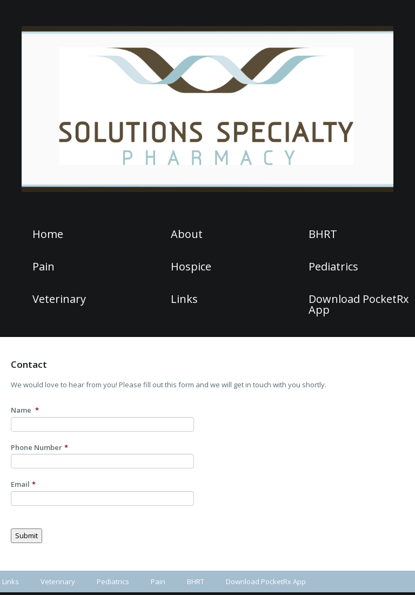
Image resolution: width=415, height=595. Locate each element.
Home (47, 234)
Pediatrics (333, 266)
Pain (43, 266)
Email (23, 484)
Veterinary (59, 299)
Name (25, 410)
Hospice (191, 266)
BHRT (323, 234)
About (187, 234)
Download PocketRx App (359, 304)
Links (184, 299)
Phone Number (39, 447)
